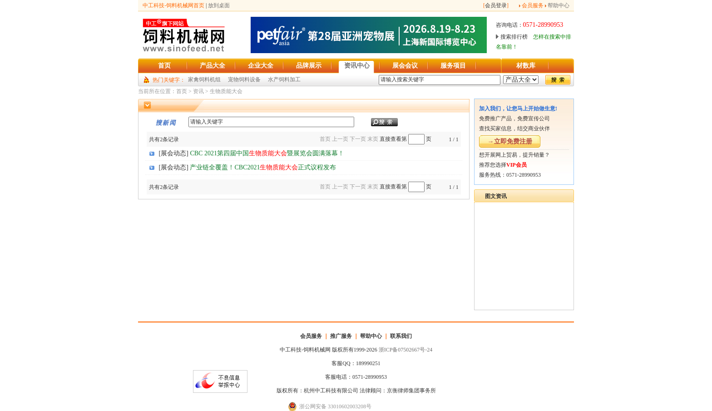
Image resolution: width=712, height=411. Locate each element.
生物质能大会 (226, 91)
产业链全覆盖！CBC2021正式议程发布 (263, 167)
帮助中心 (558, 5)
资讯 (198, 91)
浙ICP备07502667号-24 (406, 350)
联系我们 (401, 336)
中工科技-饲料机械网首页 (173, 5)
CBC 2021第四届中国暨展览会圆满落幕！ (267, 153)
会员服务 (533, 5)
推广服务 (341, 336)
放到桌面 (219, 5)
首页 (181, 91)
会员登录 (496, 5)
